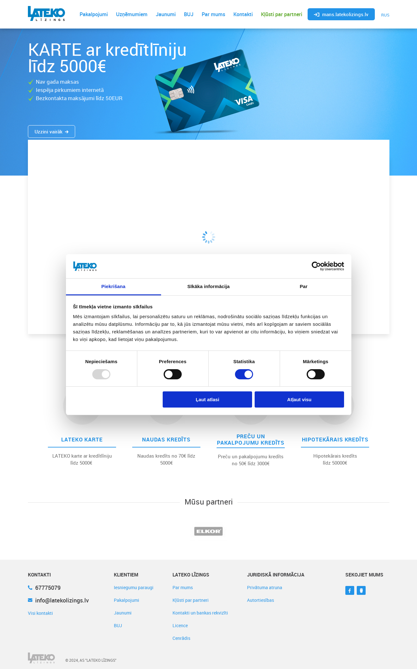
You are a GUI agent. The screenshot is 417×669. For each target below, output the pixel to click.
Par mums (213, 14)
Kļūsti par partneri (281, 14)
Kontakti (243, 14)
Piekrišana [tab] (113, 286)
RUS (385, 15)
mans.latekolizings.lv (341, 14)
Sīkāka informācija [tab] (208, 286)
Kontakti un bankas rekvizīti (200, 613)
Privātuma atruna (264, 587)
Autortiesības (260, 600)
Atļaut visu (299, 399)
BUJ (188, 14)
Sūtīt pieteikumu (331, 247)
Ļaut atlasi (207, 399)
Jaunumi (166, 14)
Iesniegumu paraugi (133, 587)
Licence (180, 625)
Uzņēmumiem (131, 14)
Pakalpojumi (94, 14)
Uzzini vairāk (51, 131)
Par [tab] (304, 286)
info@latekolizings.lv (58, 600)
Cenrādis (181, 638)
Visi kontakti (40, 613)
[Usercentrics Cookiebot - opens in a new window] (316, 266)
